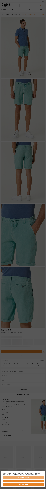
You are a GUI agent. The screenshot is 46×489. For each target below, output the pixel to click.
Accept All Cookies (23, 477)
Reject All (23, 481)
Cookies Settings (23, 484)
